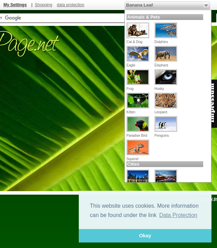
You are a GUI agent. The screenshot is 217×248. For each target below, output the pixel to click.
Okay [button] (145, 235)
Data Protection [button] (178, 215)
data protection (70, 4)
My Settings (15, 4)
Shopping (43, 4)
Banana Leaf (139, 5)
